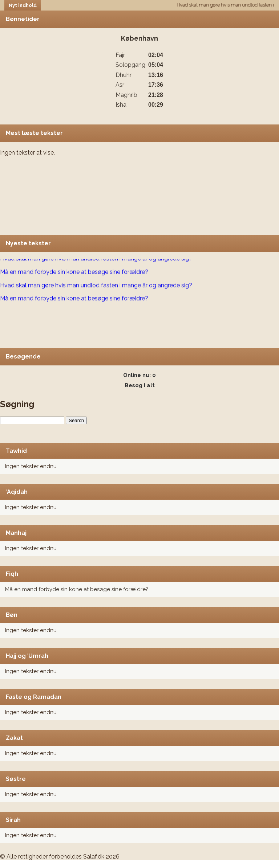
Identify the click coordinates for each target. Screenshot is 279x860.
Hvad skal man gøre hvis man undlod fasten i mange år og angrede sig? (96, 258)
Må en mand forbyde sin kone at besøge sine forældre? (76, 589)
